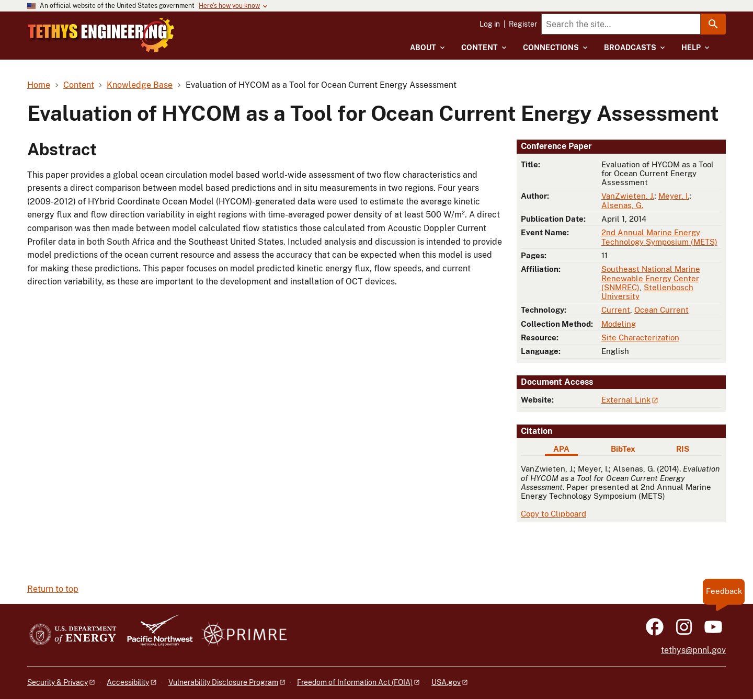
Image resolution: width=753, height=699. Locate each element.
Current (615, 309)
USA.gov (446, 682)
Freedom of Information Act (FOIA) (355, 682)
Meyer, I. (673, 195)
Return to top (52, 589)
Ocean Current (661, 309)
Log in (490, 24)
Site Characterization (640, 337)
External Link (626, 399)
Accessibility (128, 682)
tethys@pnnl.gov (693, 650)
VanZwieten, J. (627, 195)
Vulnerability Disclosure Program (223, 682)
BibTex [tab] (623, 448)
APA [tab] (561, 448)
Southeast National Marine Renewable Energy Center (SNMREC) (650, 278)
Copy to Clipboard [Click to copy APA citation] (553, 513)
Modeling (618, 323)
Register (523, 24)
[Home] (142, 28)
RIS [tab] (682, 448)
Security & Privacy (57, 682)
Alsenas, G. (622, 205)
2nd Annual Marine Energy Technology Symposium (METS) (659, 237)
